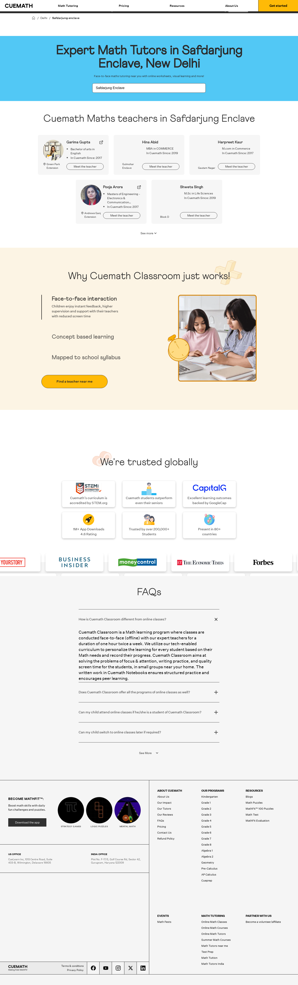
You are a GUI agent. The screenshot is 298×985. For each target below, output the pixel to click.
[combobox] (144, 88)
